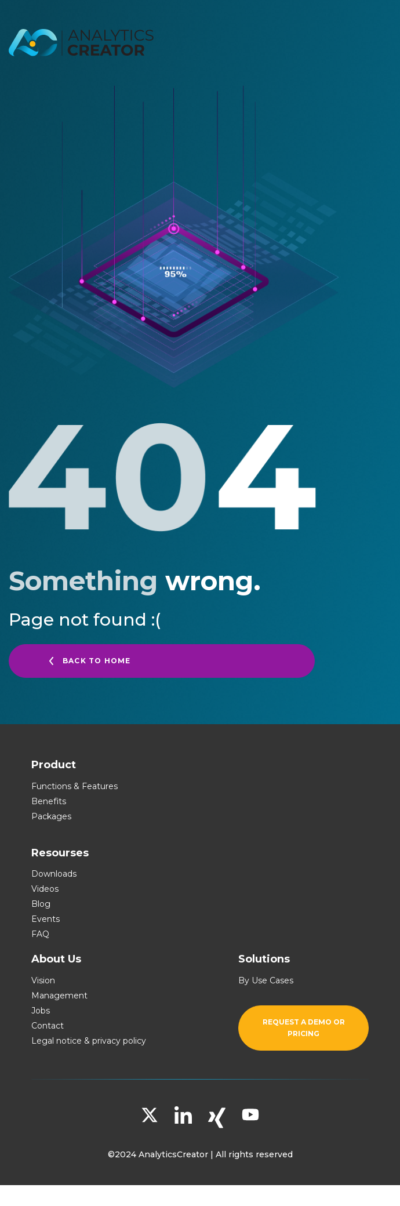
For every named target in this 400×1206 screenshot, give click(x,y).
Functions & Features (74, 786)
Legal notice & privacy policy (88, 1041)
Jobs (40, 1010)
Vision (43, 980)
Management (59, 995)
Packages (51, 816)
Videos (45, 889)
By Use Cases (265, 980)
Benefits (48, 801)
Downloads (54, 874)
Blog (40, 904)
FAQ (40, 934)
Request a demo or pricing (304, 1028)
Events (45, 919)
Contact (47, 1025)
